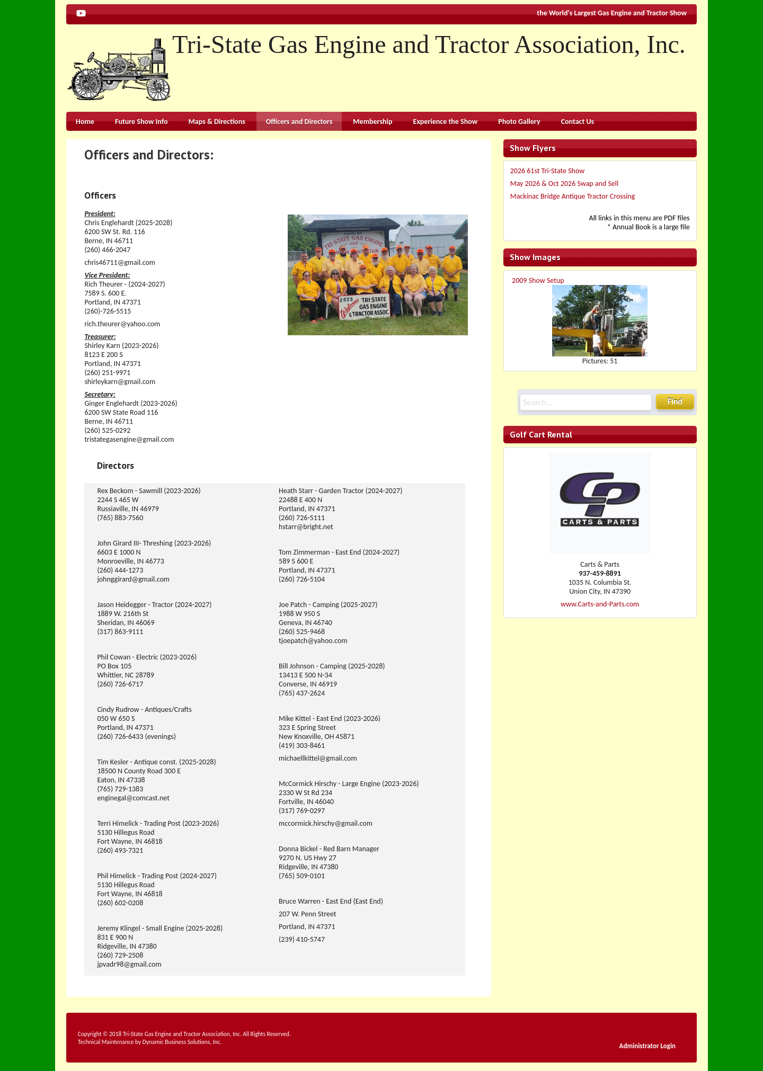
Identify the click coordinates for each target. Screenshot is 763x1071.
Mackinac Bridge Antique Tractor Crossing (572, 196)
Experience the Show (445, 121)
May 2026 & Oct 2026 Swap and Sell (564, 183)
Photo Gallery (519, 121)
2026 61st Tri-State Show (547, 170)
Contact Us (578, 121)
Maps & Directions (217, 121)
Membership (372, 121)
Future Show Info (141, 121)
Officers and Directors (299, 121)
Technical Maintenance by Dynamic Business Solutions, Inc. (149, 1042)
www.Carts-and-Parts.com (600, 604)
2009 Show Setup (538, 280)
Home (85, 121)
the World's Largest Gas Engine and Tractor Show (612, 12)
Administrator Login (647, 1046)
